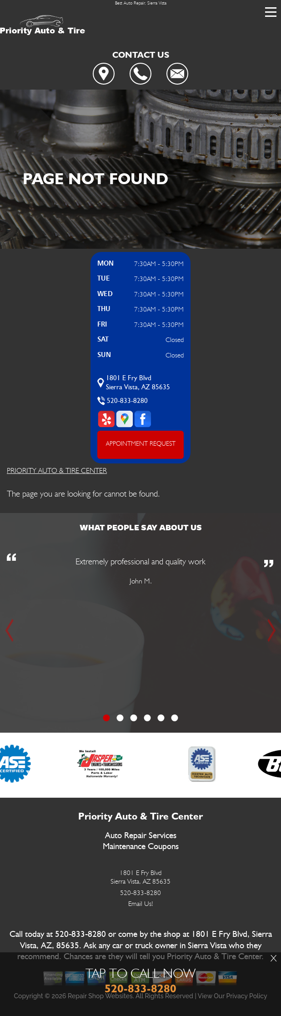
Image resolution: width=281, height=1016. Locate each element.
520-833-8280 (127, 400)
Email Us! (140, 904)
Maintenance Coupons (141, 846)
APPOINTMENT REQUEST (141, 443)
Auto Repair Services (140, 835)
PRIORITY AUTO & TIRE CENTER (57, 470)
